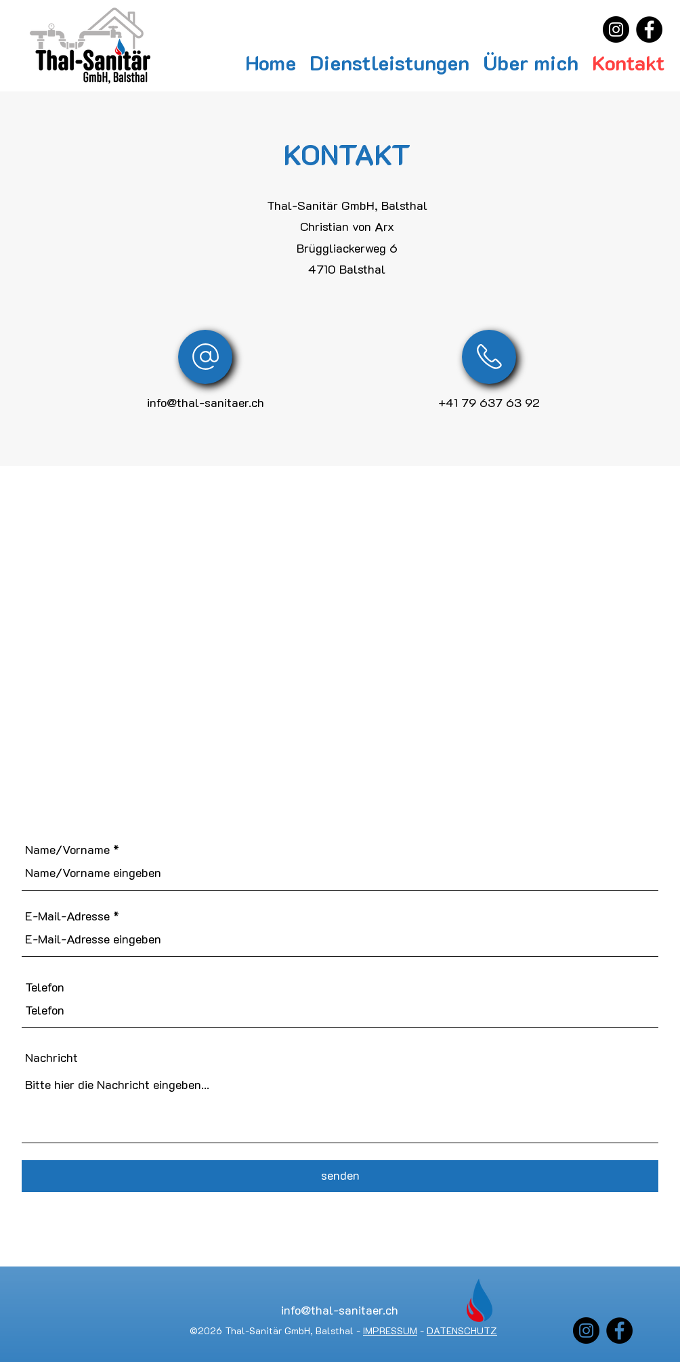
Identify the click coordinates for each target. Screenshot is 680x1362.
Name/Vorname (67, 849)
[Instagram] (616, 29)
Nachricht (51, 1057)
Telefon (44, 987)
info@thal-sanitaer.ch (205, 402)
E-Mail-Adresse (67, 916)
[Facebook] (649, 29)
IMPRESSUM (390, 1330)
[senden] (340, 1176)
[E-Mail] (205, 357)
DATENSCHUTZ (462, 1330)
